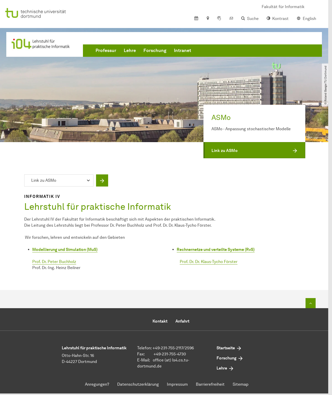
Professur (106, 50)
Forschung (154, 50)
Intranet (182, 50)
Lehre (130, 50)
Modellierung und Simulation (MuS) (65, 249)
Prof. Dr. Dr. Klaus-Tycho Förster (208, 261)
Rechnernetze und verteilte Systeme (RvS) (216, 249)
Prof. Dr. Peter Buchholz (54, 261)
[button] (254, 150)
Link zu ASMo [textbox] (43, 180)
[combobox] (60, 181)
